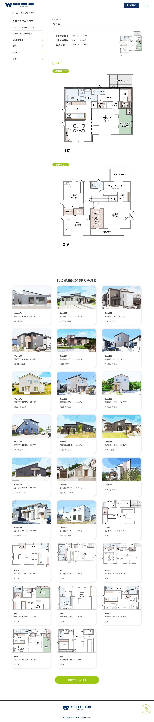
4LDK (14, 59)
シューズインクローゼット (23, 34)
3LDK (14, 53)
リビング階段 (17, 40)
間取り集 (24, 13)
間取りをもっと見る (77, 680)
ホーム (15, 13)
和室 (14, 46)
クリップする (141, 702)
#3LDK (57, 63)
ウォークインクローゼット (23, 27)
